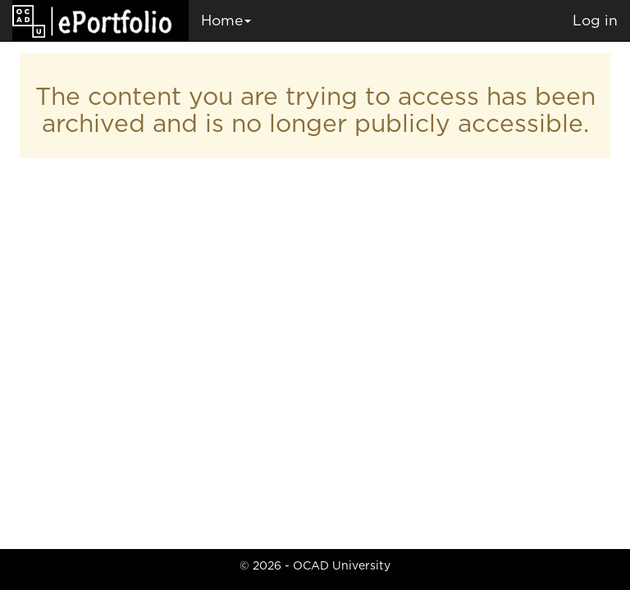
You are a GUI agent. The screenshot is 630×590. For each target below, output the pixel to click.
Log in (595, 20)
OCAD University (341, 565)
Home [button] (226, 20)
